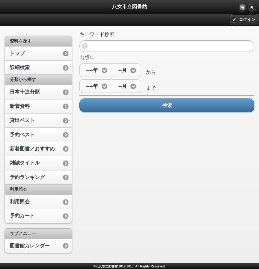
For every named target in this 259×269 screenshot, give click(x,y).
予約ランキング (27, 177)
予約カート (22, 215)
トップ (17, 53)
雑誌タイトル (25, 162)
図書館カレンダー (30, 245)
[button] (95, 70)
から (148, 72)
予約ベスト (22, 134)
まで (148, 88)
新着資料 (20, 106)
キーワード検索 (96, 34)
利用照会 (20, 201)
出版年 (86, 57)
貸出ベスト (22, 120)
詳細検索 (20, 67)
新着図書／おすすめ (32, 148)
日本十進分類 (25, 91)
